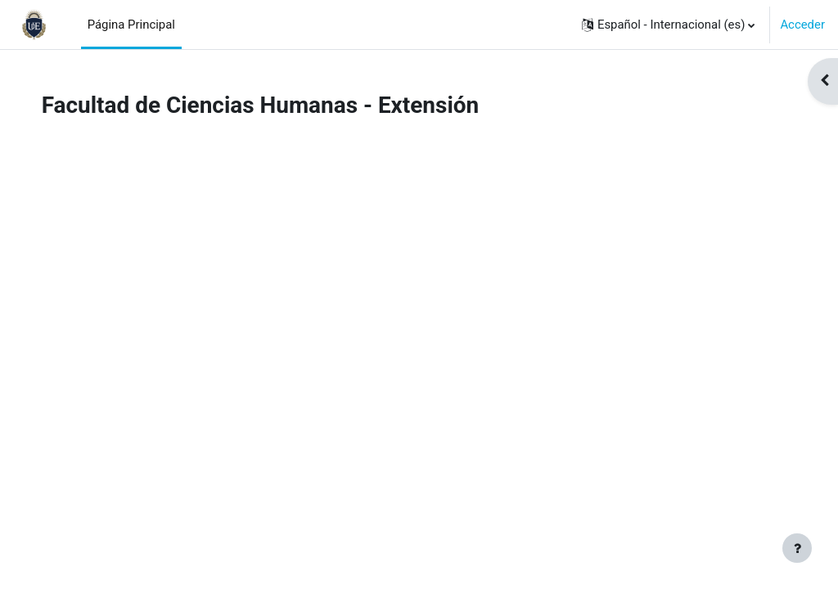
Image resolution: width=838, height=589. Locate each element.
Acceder (802, 24)
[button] (668, 24)
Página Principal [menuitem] (131, 24)
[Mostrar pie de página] (797, 548)
